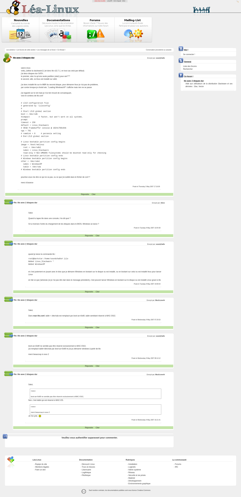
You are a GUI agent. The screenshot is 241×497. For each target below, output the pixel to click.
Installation (132, 464)
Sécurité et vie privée (137, 475)
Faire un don (40, 470)
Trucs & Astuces (88, 467)
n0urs (163, 203)
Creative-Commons (143, 490)
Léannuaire (86, 470)
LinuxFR (109, 1)
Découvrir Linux (88, 464)
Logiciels (132, 467)
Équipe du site (41, 464)
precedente (159, 50)
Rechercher (188, 69)
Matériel (131, 478)
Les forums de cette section (26, 50)
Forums (178, 464)
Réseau (131, 472)
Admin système (134, 470)
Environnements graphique (139, 484)
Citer (93, 194)
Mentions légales (42, 467)
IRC (176, 467)
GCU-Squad (117, 1)
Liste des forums (190, 66)
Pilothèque (86, 475)
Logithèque (86, 472)
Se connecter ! (189, 54)
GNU (123, 1)
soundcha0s (160, 58)
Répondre (85, 194)
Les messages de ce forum (46, 50)
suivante (168, 50)
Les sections (10, 50)
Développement (134, 481)
